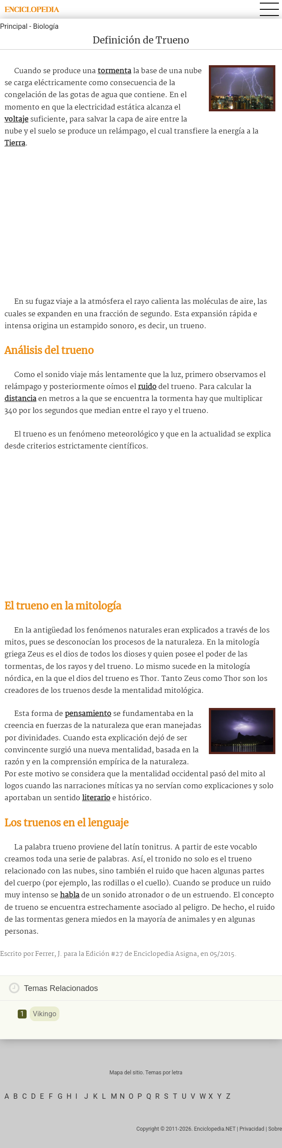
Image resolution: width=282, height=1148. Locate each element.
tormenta (114, 71)
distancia (20, 399)
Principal (13, 26)
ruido (147, 387)
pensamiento (88, 714)
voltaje (16, 120)
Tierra (14, 143)
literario (96, 798)
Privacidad (251, 1129)
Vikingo (44, 1014)
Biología (46, 26)
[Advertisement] (141, 223)
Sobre (275, 1129)
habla (69, 895)
